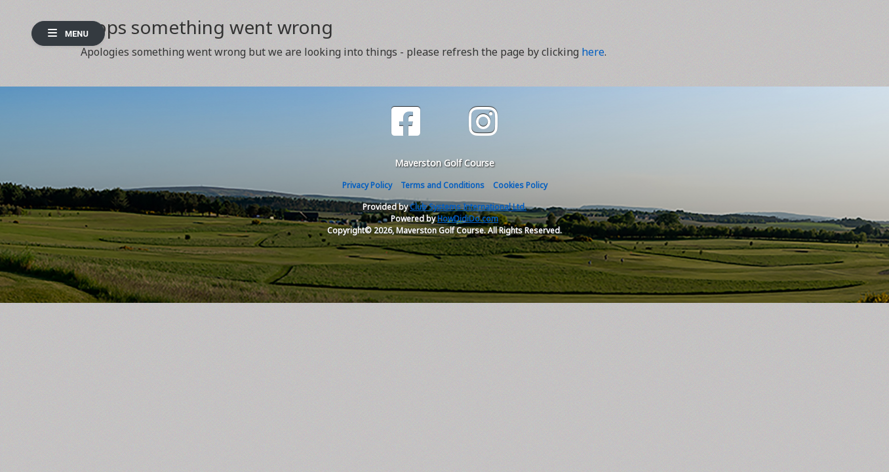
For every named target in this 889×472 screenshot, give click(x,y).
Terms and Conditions (442, 185)
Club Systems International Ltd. (468, 206)
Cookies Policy (520, 185)
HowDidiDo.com (467, 218)
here (593, 52)
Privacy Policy (367, 185)
